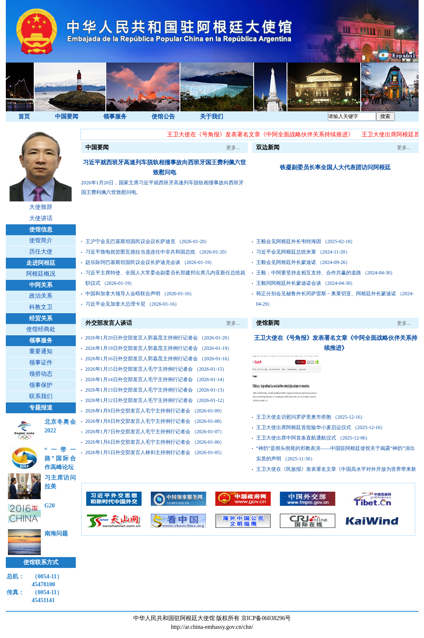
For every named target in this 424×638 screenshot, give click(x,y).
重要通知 (40, 351)
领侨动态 (40, 374)
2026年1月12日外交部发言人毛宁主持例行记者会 (139, 400)
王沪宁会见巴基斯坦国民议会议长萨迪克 (130, 241)
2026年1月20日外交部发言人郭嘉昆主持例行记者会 (141, 338)
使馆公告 (163, 116)
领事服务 (115, 116)
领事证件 (40, 362)
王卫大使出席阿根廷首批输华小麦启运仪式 (303, 427)
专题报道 (40, 407)
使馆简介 (40, 240)
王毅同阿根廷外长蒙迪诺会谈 (288, 283)
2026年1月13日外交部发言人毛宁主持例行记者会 (139, 390)
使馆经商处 (40, 329)
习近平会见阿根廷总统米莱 (286, 252)
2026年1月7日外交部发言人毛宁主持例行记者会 (137, 432)
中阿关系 (40, 285)
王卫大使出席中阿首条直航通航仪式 (296, 438)
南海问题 (56, 533)
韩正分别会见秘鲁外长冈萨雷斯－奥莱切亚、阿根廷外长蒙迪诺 (326, 293)
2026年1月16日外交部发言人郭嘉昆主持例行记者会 (141, 359)
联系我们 (40, 396)
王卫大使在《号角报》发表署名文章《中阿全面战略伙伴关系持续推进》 (260, 134)
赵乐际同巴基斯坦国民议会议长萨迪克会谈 (132, 262)
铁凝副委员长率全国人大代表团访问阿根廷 (335, 167)
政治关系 (40, 296)
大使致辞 (40, 207)
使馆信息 (40, 229)
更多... (233, 148)
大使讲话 (40, 218)
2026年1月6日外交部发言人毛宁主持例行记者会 (137, 442)
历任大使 (40, 252)
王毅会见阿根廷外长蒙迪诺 (286, 262)
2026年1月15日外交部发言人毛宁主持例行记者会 (139, 369)
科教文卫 (40, 307)
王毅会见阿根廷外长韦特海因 (288, 241)
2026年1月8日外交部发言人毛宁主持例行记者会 (137, 421)
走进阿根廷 (40, 263)
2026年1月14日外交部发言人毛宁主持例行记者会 (139, 379)
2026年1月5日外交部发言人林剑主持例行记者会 (137, 452)
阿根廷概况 (40, 274)
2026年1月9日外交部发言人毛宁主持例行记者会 (137, 411)
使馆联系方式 (40, 562)
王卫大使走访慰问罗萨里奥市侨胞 (293, 417)
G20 (50, 505)
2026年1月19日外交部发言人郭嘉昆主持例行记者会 (141, 348)
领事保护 (40, 385)
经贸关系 (40, 318)
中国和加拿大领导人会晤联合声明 (122, 293)
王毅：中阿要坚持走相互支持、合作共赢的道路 (308, 273)
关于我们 (211, 116)
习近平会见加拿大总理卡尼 (115, 304)
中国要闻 (66, 116)
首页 (24, 116)
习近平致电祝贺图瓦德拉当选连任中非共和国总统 (140, 252)
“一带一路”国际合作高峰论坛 (60, 458)
